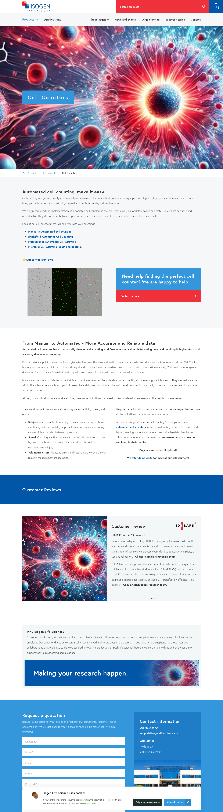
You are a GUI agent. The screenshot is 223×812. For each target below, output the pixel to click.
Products (28, 19)
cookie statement (88, 803)
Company (31, 741)
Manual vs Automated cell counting (49, 231)
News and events (125, 19)
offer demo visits (142, 458)
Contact (196, 19)
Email (28, 763)
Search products (129, 6)
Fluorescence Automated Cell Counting (52, 241)
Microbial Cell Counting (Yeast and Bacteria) (55, 246)
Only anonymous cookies (148, 802)
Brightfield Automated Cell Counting (50, 236)
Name (29, 752)
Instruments (49, 172)
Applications (52, 19)
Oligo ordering (150, 19)
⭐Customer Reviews (37, 260)
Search (203, 6)
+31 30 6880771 (149, 728)
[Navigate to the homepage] (36, 6)
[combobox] (157, 6)
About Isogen (98, 19)
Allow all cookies (175, 802)
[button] (151, 598)
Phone (29, 773)
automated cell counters (131, 427)
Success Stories (175, 19)
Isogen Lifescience (23, 173)
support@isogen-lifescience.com (159, 733)
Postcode (31, 784)
